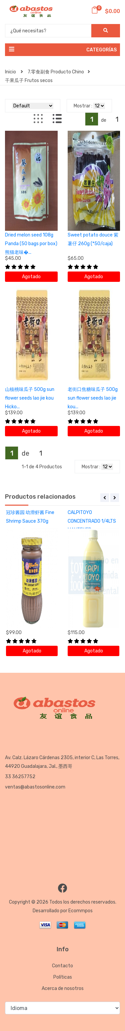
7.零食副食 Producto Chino (59, 72)
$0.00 (105, 11)
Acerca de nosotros (63, 988)
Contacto (62, 966)
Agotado (31, 277)
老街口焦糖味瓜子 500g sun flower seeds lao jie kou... (93, 398)
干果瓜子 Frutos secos (29, 80)
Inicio (14, 72)
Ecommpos (80, 911)
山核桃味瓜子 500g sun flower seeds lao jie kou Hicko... (29, 398)
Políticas (62, 977)
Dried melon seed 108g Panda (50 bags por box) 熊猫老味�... (31, 243)
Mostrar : (83, 106)
